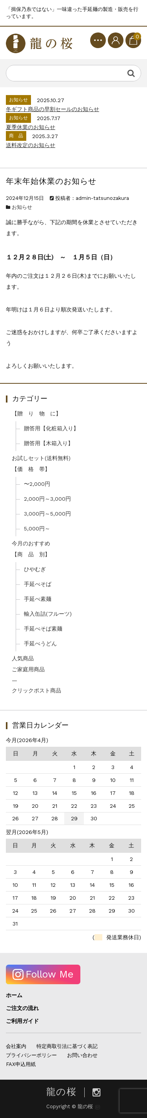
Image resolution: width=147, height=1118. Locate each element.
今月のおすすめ (31, 543)
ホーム (14, 995)
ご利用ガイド (22, 1021)
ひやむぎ (35, 569)
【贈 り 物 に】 (36, 413)
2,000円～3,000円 (47, 499)
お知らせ (22, 207)
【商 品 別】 (31, 554)
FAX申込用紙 (21, 1064)
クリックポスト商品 (36, 690)
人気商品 (23, 658)
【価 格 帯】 (31, 469)
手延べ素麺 (37, 599)
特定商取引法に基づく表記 (67, 1046)
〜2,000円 (37, 484)
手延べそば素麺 (43, 629)
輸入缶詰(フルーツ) (48, 614)
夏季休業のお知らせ (30, 127)
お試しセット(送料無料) (41, 458)
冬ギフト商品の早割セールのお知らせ (52, 109)
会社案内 (16, 1046)
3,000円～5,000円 (47, 513)
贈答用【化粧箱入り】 (51, 428)
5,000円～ (37, 528)
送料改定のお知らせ (30, 145)
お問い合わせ (82, 1055)
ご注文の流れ (22, 1008)
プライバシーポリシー (31, 1055)
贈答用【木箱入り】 (48, 443)
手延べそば (37, 584)
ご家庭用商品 (28, 669)
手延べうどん (40, 643)
